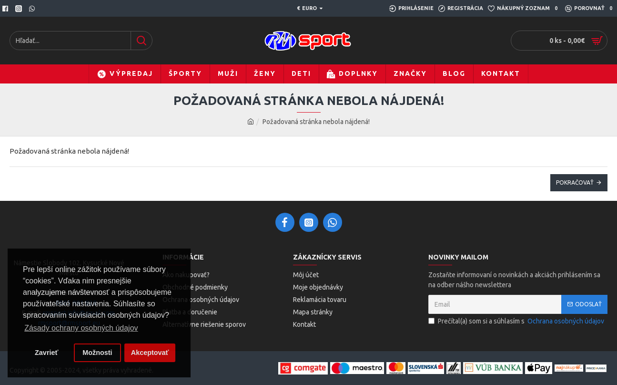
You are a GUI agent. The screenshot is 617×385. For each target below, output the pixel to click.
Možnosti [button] (97, 352)
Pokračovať (575, 182)
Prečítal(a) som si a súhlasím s (517, 321)
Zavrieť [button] (46, 352)
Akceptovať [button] (150, 352)
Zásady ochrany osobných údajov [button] (81, 328)
